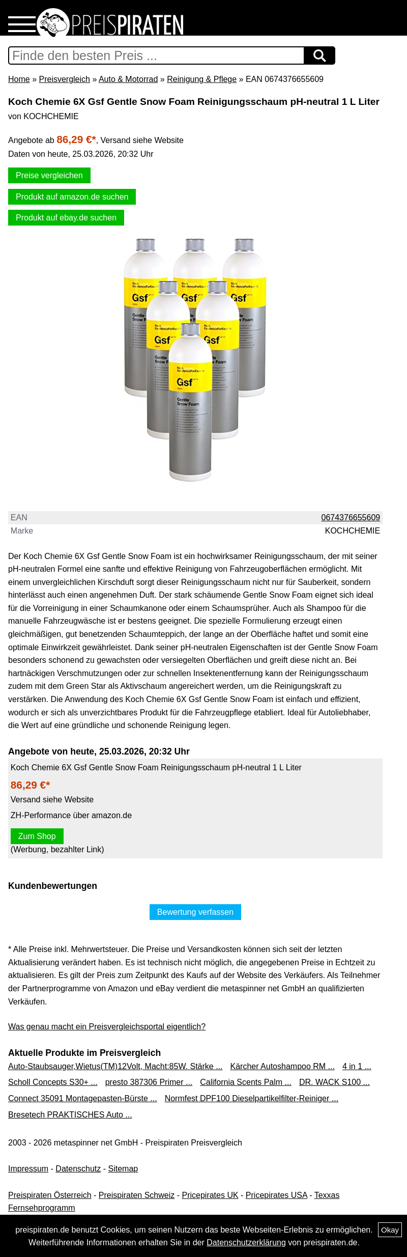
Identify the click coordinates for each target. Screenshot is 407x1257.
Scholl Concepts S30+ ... (53, 1082)
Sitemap (123, 1168)
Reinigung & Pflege (202, 79)
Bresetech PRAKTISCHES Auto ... (70, 1114)
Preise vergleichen (49, 175)
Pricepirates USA (276, 1195)
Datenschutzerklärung (246, 1242)
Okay (390, 1229)
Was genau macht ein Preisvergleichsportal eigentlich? (107, 1026)
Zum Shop (37, 836)
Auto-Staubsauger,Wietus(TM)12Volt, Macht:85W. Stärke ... (115, 1066)
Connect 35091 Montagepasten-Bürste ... (82, 1098)
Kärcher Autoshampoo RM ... (282, 1066)
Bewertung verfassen (195, 912)
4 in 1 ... (356, 1066)
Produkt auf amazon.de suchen (72, 196)
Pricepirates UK (210, 1195)
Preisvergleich (64, 79)
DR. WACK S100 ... (334, 1082)
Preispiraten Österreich (50, 1195)
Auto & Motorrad (128, 79)
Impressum (28, 1168)
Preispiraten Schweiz (137, 1195)
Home (19, 79)
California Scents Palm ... (246, 1082)
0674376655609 (351, 517)
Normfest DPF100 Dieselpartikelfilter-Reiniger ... (251, 1098)
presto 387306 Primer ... (149, 1082)
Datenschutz (78, 1168)
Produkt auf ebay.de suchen (66, 217)
